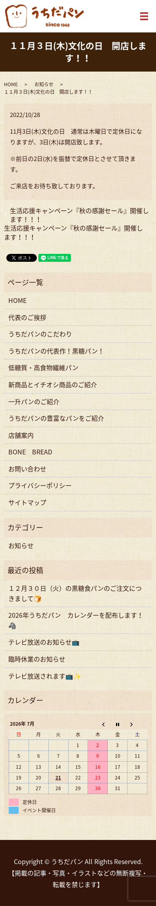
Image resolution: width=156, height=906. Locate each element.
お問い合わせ (27, 468)
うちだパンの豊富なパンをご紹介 (56, 418)
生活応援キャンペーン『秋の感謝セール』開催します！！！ (79, 215)
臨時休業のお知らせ (36, 659)
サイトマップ (27, 502)
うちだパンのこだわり (40, 334)
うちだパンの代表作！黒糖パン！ (56, 351)
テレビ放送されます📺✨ (44, 676)
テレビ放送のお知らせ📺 (44, 642)
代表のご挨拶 (27, 317)
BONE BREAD (30, 451)
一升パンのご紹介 (33, 401)
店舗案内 (21, 435)
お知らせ (43, 84)
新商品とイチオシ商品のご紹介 (52, 384)
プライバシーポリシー (40, 485)
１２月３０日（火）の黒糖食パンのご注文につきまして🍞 (75, 593)
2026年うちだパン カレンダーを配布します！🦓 (75, 620)
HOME (11, 84)
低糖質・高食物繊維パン (43, 367)
